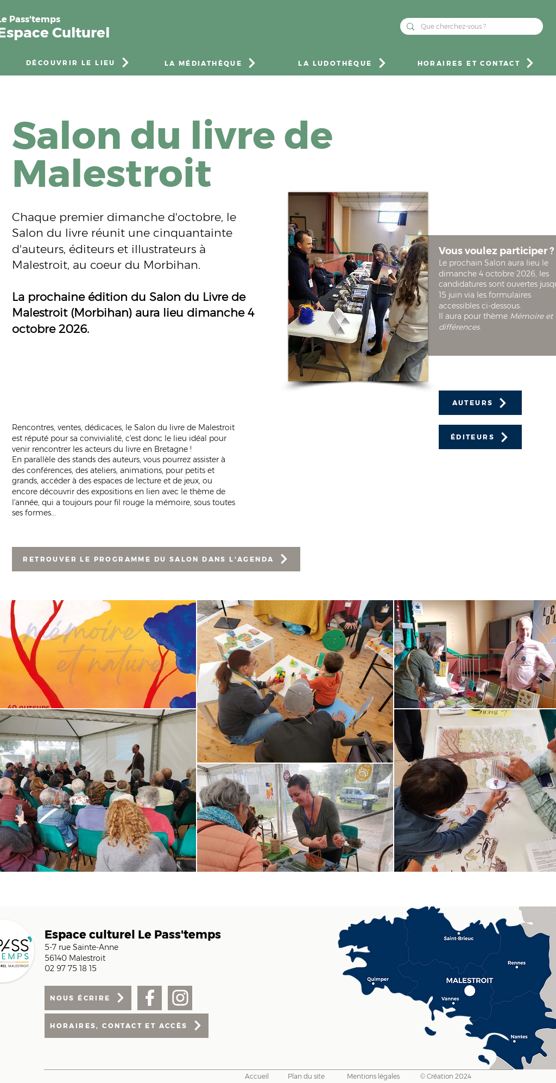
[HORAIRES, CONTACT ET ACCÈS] (126, 1025)
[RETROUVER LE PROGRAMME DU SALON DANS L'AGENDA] (156, 559)
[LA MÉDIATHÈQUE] (210, 63)
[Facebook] (149, 998)
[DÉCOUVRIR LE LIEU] (78, 62)
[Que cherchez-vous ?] (470, 26)
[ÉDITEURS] (480, 437)
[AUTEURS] (480, 403)
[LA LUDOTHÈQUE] (342, 63)
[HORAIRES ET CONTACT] (476, 63)
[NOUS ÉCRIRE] (88, 998)
